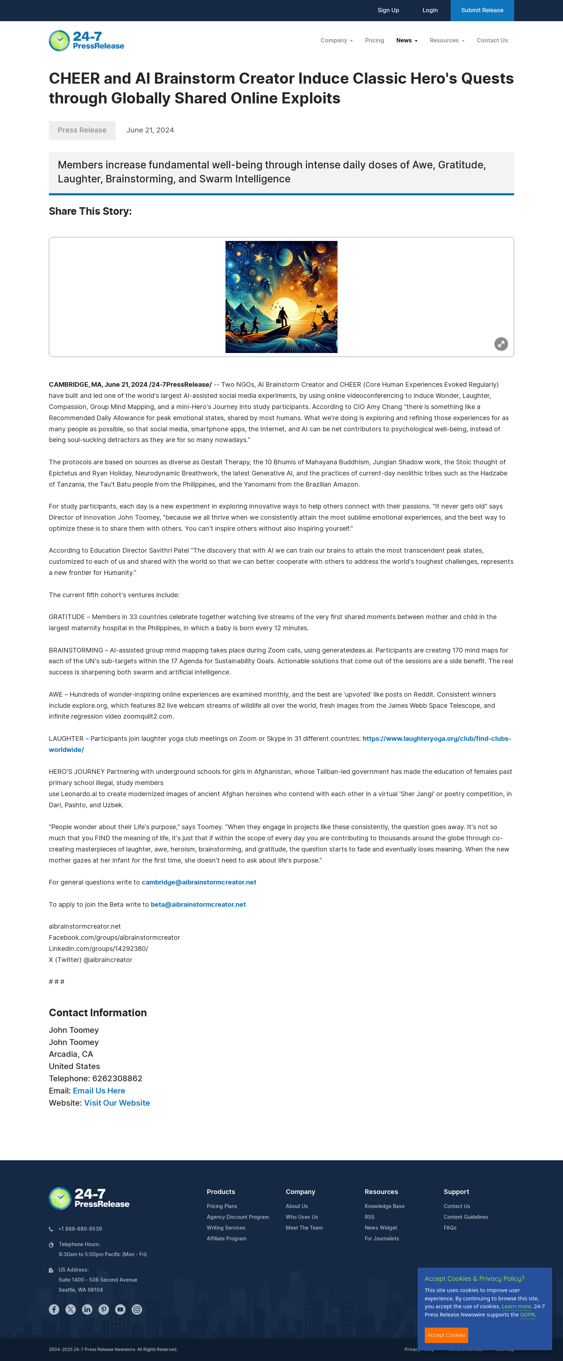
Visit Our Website (117, 1103)
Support (456, 1192)
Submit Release (482, 10)
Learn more (516, 1306)
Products (221, 1192)
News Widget (381, 1228)
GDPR (527, 1314)
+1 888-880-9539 (80, 1229)
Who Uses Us (302, 1217)
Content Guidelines (466, 1217)
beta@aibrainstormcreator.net (198, 905)
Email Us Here (99, 1091)
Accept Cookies (446, 1335)
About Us (297, 1206)
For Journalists (382, 1238)
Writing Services (226, 1228)
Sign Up (388, 10)
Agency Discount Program (238, 1217)
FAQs (450, 1228)
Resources (381, 1192)
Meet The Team (304, 1228)
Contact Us (492, 40)
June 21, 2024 (150, 130)
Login (430, 10)
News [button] (404, 40)
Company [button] (335, 40)
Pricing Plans (222, 1206)
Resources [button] (445, 40)
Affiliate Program (226, 1238)
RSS (369, 1217)
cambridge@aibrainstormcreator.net (199, 882)
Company (300, 1192)
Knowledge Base (385, 1206)
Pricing (374, 40)
